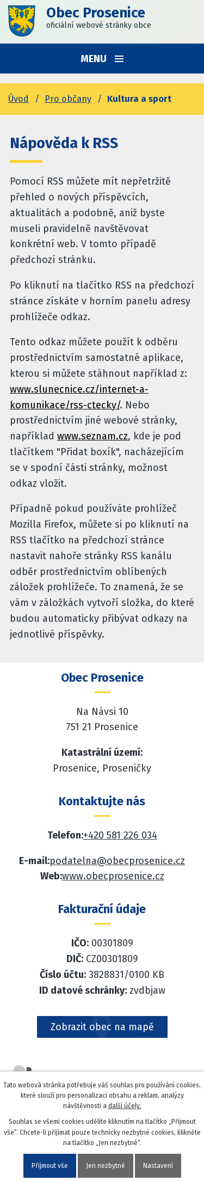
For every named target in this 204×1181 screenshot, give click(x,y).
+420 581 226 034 (120, 835)
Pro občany (68, 99)
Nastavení (158, 1166)
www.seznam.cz (92, 436)
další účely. (124, 1106)
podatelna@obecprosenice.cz (117, 861)
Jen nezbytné (105, 1166)
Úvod (18, 99)
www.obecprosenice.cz (113, 876)
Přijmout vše (50, 1166)
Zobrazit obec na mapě (102, 1027)
